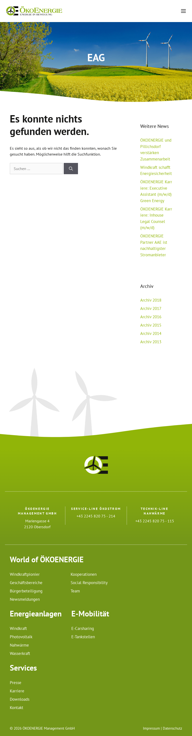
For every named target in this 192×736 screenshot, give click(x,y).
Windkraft (18, 628)
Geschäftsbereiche (26, 582)
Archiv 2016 (150, 316)
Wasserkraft (20, 653)
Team (75, 591)
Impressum (151, 728)
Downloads (19, 699)
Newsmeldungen (25, 599)
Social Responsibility (89, 582)
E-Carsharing (82, 628)
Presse (15, 682)
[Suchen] (71, 168)
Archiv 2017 (150, 308)
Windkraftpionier (25, 574)
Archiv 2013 (150, 341)
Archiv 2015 (150, 325)
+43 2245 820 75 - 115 (154, 520)
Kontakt (16, 707)
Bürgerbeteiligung (26, 591)
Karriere (17, 691)
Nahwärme (19, 645)
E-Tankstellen (83, 636)
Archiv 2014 (150, 333)
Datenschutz (172, 728)
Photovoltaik (21, 636)
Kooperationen (84, 574)
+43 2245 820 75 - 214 (96, 516)
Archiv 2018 (150, 300)
